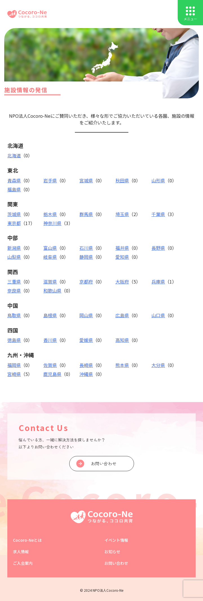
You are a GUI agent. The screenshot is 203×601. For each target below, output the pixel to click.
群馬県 (86, 214)
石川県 (86, 247)
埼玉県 (122, 214)
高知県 (122, 340)
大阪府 (122, 281)
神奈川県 (52, 223)
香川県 (50, 340)
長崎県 (86, 365)
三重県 (14, 281)
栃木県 (50, 214)
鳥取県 (14, 315)
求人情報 (21, 551)
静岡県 (86, 256)
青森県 (14, 180)
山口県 (158, 315)
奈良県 (14, 290)
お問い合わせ (116, 563)
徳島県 (14, 340)
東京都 (14, 223)
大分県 (158, 365)
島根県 (50, 315)
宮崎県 (14, 374)
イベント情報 (116, 540)
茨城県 (14, 214)
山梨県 (14, 256)
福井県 (122, 247)
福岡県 (14, 365)
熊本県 (122, 365)
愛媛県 (86, 340)
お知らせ (112, 551)
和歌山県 (52, 290)
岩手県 (50, 180)
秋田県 (122, 180)
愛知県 (122, 256)
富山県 (50, 247)
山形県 (158, 180)
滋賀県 (50, 281)
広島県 (122, 315)
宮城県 (86, 180)
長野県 (158, 247)
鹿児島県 (52, 374)
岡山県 (86, 315)
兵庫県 (158, 281)
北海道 (14, 155)
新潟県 (14, 247)
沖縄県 (86, 374)
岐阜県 (50, 256)
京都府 (86, 281)
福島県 (14, 189)
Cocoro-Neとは (27, 540)
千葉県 (158, 214)
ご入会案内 (23, 563)
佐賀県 (50, 365)
